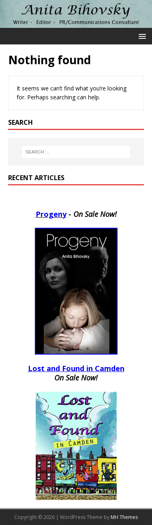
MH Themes (124, 517)
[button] (141, 36)
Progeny (51, 214)
